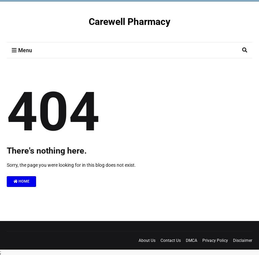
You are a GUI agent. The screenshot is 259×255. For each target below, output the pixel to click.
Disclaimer (242, 240)
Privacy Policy (215, 240)
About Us (147, 240)
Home (21, 181)
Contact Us (171, 240)
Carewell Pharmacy (129, 21)
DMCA (191, 240)
